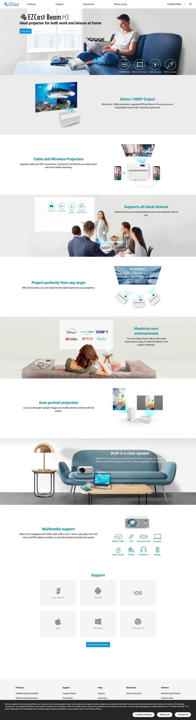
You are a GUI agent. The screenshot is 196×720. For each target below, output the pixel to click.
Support (60, 4)
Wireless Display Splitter (26, 707)
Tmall (100, 702)
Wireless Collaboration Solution (29, 702)
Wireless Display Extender (27, 693)
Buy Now (25, 31)
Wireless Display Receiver (27, 698)
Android (98, 597)
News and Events (134, 693)
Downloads (68, 698)
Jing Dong (102, 698)
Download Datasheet (98, 644)
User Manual (58, 597)
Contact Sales (174, 4)
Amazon (101, 693)
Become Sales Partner (170, 693)
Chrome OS (138, 628)
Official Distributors (169, 702)
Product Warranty (70, 716)
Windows (98, 628)
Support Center (69, 693)
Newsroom (88, 4)
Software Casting (23, 712)
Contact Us (67, 712)
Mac (58, 628)
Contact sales (167, 698)
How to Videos (69, 707)
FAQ (64, 702)
